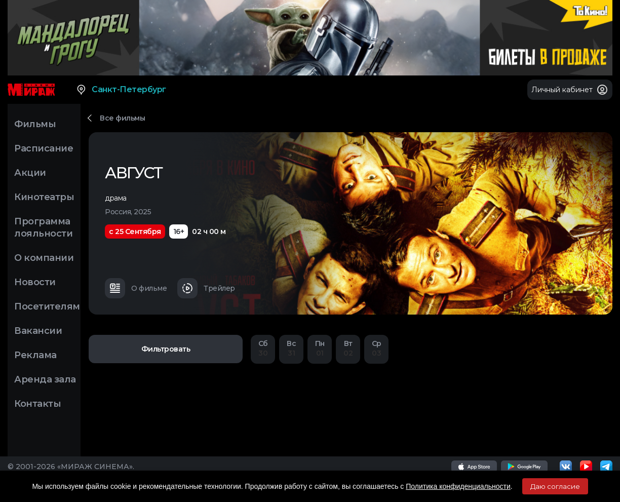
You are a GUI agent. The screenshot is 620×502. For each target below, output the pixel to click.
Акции (30, 172)
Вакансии (38, 330)
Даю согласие (555, 486)
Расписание (43, 148)
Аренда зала (45, 379)
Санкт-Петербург (120, 90)
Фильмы (35, 124)
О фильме (136, 288)
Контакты (37, 403)
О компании (43, 257)
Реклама (35, 355)
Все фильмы (122, 118)
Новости (35, 282)
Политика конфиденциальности (458, 486)
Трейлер (206, 288)
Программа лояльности (43, 227)
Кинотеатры (44, 197)
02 (348, 348)
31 (291, 348)
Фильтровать (165, 349)
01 (320, 348)
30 (263, 348)
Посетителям (47, 306)
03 (376, 348)
